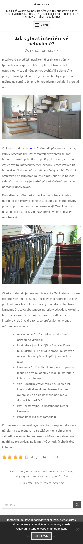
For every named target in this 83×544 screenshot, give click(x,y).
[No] (77, 529)
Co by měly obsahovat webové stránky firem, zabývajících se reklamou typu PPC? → (41, 474)
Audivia (41, 4)
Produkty (52, 50)
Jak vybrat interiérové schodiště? (41, 41)
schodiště (32, 148)
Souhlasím (41, 536)
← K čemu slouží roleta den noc (41, 483)
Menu (44, 25)
